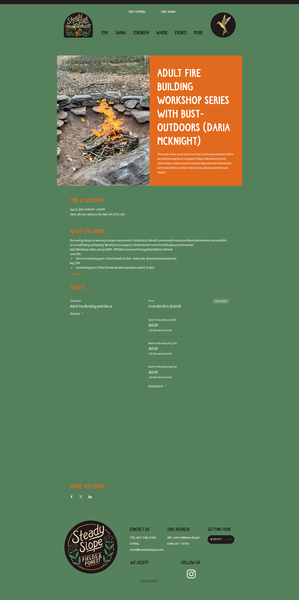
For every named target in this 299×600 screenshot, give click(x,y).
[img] (135, 572)
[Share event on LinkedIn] (90, 496)
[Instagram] (191, 574)
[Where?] (221, 539)
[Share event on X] (81, 496)
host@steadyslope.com (146, 549)
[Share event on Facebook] (71, 496)
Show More (76, 274)
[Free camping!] (137, 12)
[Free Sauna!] (168, 12)
